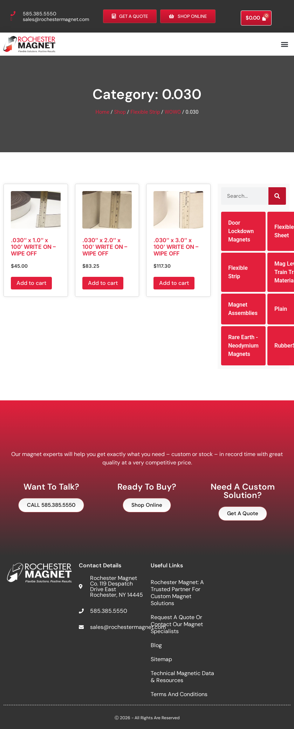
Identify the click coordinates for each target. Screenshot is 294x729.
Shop (120, 112)
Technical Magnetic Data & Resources (182, 677)
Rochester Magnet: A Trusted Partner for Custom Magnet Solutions (177, 593)
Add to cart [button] (31, 283)
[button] (284, 44)
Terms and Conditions (179, 694)
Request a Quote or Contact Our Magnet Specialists (177, 624)
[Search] (277, 196)
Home (102, 112)
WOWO (173, 112)
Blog (156, 645)
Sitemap (161, 659)
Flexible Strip (145, 112)
